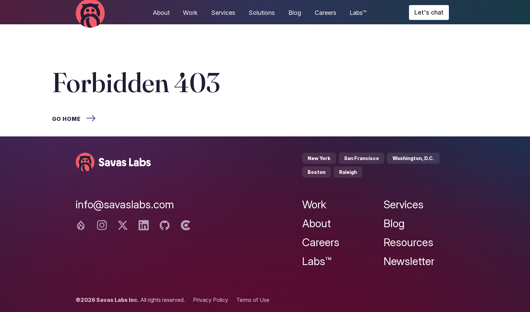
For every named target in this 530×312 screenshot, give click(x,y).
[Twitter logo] (123, 225)
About (161, 12)
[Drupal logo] (81, 225)
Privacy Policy (210, 299)
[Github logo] (165, 225)
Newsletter (409, 261)
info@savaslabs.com (125, 204)
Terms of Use (252, 299)
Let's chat (428, 12)
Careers (325, 12)
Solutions (262, 12)
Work (190, 12)
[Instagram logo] (102, 225)
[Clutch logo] (185, 225)
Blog (294, 12)
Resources (408, 242)
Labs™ (358, 12)
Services (223, 12)
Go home (74, 119)
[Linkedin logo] (144, 225)
